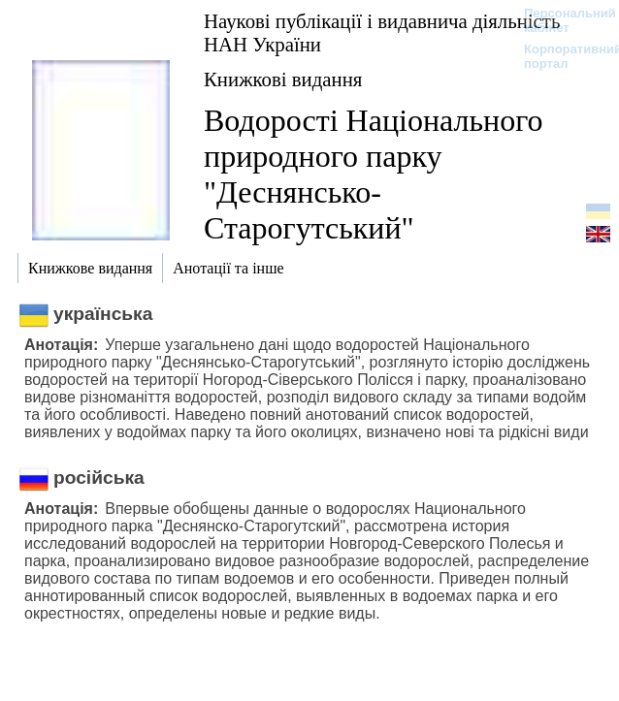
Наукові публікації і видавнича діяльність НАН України (382, 32)
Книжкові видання (283, 79)
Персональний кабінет (560, 20)
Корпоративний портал (560, 56)
